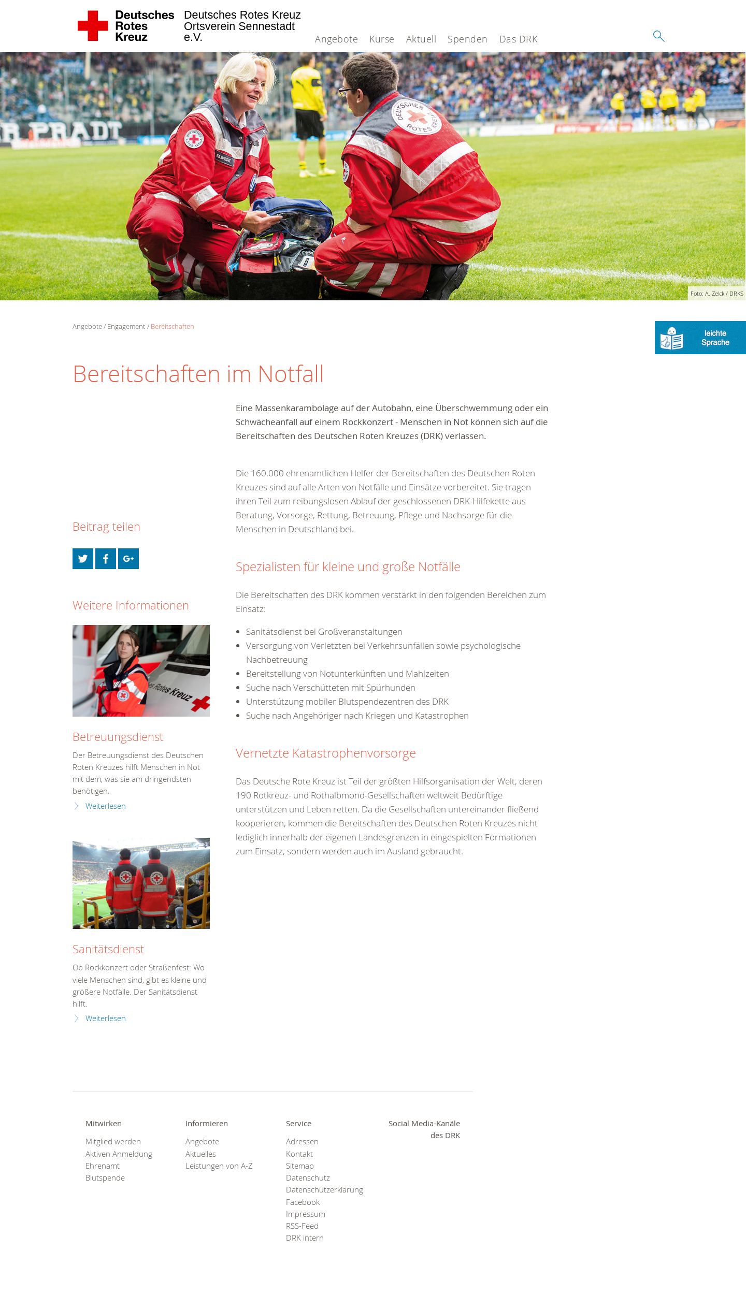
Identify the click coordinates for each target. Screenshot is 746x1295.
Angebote (336, 39)
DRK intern (305, 1238)
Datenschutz (308, 1178)
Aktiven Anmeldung (118, 1154)
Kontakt (299, 1154)
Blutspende (105, 1178)
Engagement (126, 326)
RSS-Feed (302, 1226)
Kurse (382, 39)
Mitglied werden (113, 1141)
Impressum (305, 1214)
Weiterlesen (105, 806)
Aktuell (421, 39)
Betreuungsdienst (118, 737)
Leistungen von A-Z (219, 1166)
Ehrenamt (102, 1166)
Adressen (302, 1141)
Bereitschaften (172, 326)
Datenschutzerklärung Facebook (323, 1195)
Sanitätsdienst (108, 949)
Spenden (468, 39)
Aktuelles (200, 1154)
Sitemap (300, 1166)
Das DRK (518, 39)
